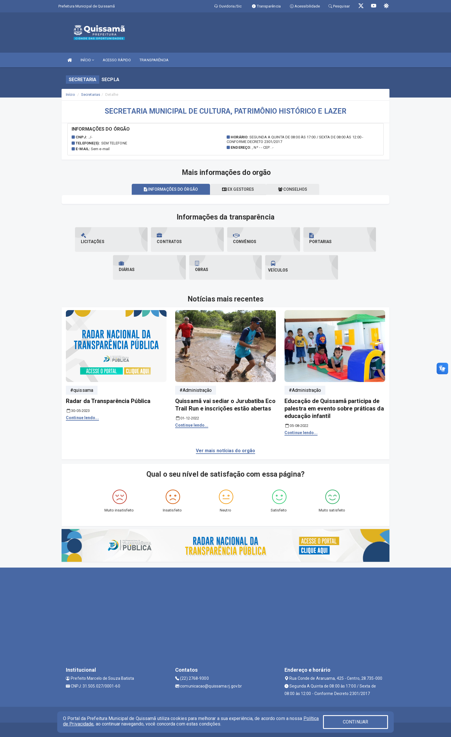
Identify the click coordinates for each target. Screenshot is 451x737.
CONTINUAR (355, 722)
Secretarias (90, 94)
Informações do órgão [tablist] (171, 189)
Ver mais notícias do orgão (225, 450)
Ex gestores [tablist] (238, 189)
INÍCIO (87, 60)
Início (70, 94)
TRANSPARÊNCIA (154, 60)
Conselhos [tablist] (292, 189)
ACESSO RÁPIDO (117, 60)
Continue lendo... (82, 417)
